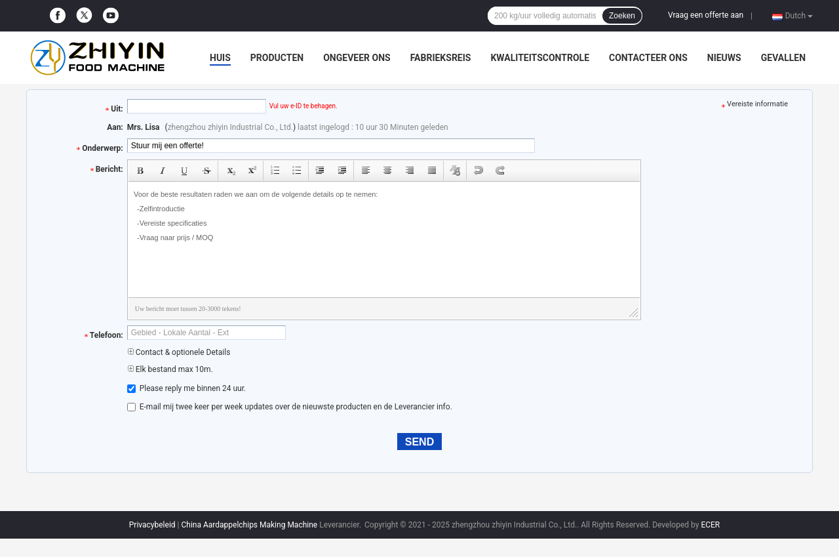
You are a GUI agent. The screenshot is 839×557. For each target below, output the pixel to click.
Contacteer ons (648, 57)
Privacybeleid (152, 524)
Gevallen (783, 57)
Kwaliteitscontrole (539, 57)
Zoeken (622, 15)
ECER (710, 524)
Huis (220, 57)
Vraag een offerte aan (705, 15)
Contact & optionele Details (179, 352)
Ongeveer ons (356, 57)
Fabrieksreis (440, 57)
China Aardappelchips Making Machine (249, 524)
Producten (276, 57)
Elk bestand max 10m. (170, 369)
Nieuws (724, 57)
